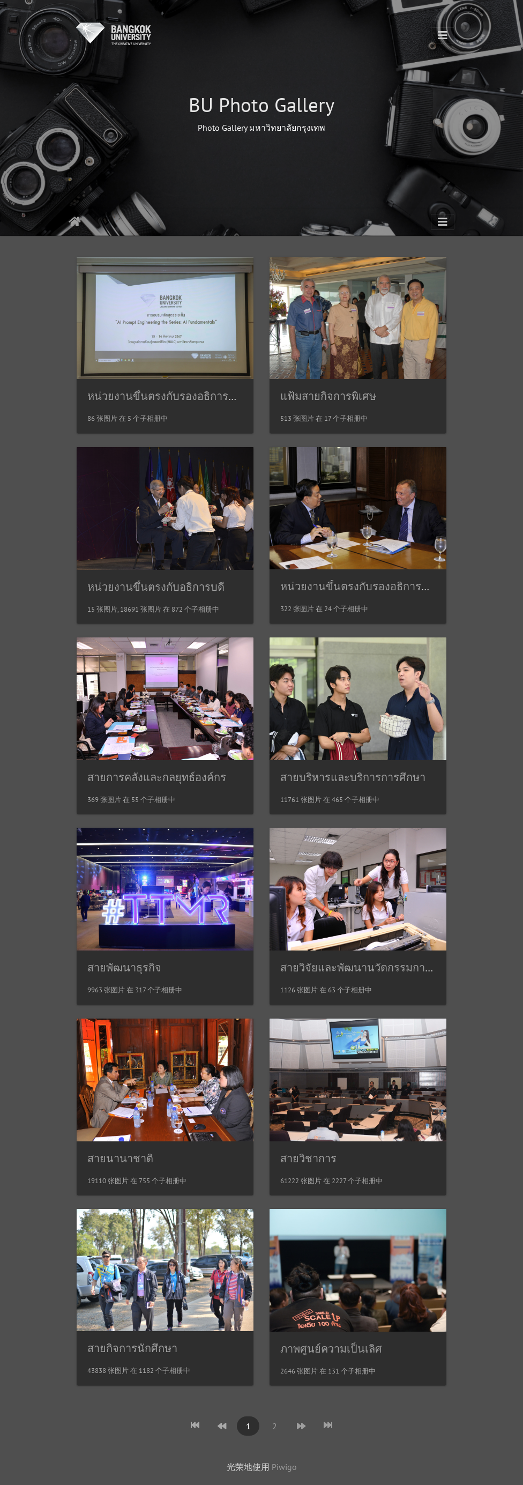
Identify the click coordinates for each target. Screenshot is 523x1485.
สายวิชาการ (308, 1158)
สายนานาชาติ (120, 1158)
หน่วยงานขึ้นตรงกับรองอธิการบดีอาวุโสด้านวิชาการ (209, 396)
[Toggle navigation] (442, 35)
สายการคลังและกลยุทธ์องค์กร (156, 777)
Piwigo (284, 1466)
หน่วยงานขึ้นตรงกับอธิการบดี (156, 587)
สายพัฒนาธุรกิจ (124, 968)
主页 (75, 222)
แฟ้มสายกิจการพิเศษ (328, 396)
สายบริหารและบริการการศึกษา (352, 777)
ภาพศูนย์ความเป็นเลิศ (331, 1349)
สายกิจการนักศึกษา (132, 1348)
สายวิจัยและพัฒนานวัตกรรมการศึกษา (368, 968)
